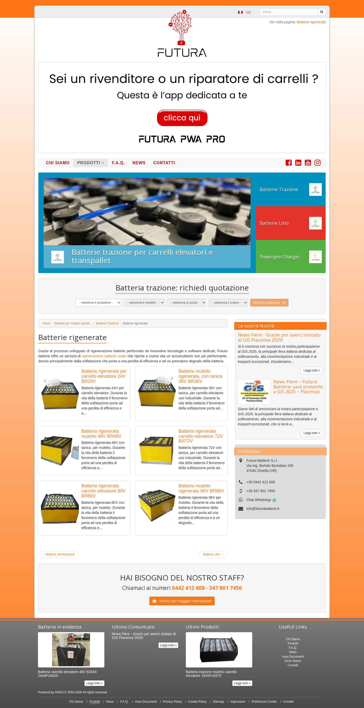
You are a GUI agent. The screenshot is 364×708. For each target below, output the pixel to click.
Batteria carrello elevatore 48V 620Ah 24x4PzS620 (67, 674)
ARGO (59, 692)
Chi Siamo (58, 163)
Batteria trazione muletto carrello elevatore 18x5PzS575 (211, 674)
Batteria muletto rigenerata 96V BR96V (201, 488)
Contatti (164, 163)
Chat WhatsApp (261, 500)
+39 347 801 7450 (260, 491)
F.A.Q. (118, 163)
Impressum (237, 701)
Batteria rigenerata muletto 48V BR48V (101, 434)
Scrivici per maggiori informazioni (182, 601)
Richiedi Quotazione (269, 302)
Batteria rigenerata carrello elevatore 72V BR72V (200, 436)
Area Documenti (293, 656)
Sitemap (218, 701)
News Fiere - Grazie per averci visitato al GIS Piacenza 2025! (279, 337)
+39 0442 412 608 (260, 482)
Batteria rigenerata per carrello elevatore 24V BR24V (104, 376)
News (139, 163)
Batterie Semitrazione (58, 554)
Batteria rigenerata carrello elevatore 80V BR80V (103, 490)
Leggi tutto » (312, 370)
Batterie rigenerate (311, 22)
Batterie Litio (213, 554)
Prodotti (90, 163)
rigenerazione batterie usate (104, 356)
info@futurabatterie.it (262, 509)
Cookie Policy (197, 701)
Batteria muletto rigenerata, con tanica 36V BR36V (200, 376)
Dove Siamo (293, 661)
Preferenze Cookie (264, 701)
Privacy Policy (172, 701)
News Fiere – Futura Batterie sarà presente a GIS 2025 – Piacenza (298, 387)
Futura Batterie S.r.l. (262, 461)
